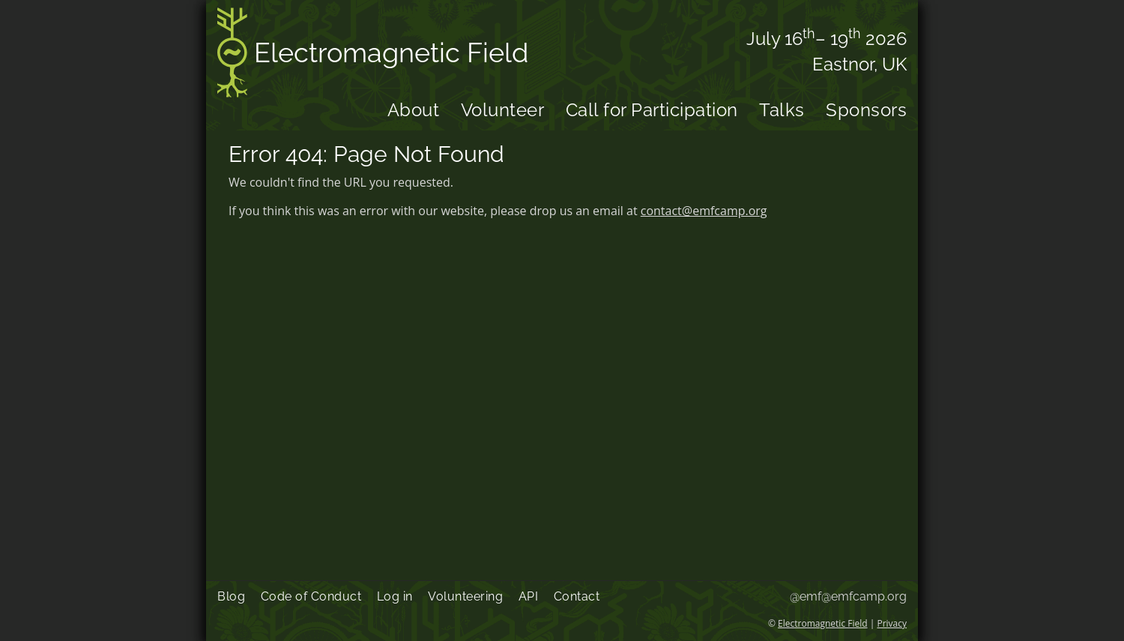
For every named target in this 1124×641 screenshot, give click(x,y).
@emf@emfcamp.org (848, 596)
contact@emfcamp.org (704, 210)
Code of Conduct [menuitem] (311, 596)
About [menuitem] (413, 110)
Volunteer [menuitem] (503, 110)
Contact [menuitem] (577, 596)
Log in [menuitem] (395, 596)
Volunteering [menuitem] (465, 596)
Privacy (892, 623)
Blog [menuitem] (231, 596)
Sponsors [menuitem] (866, 110)
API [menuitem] (529, 596)
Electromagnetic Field (372, 55)
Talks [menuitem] (782, 110)
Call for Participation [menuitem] (652, 110)
